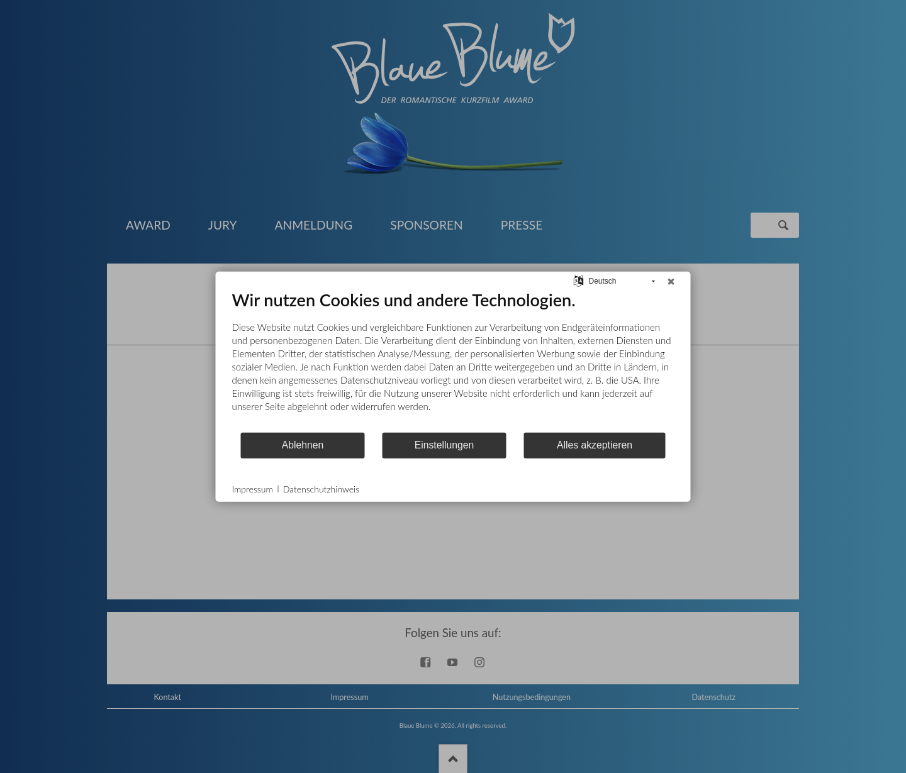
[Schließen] (671, 281)
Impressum (252, 488)
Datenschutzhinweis (321, 488)
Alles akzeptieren (594, 445)
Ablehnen (303, 445)
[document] (453, 360)
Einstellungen (444, 445)
